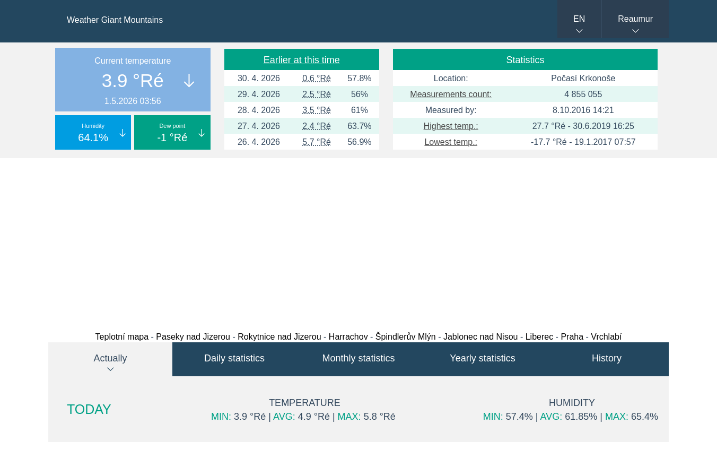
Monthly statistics (358, 358)
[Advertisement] (358, 242)
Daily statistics (234, 358)
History (607, 358)
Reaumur (635, 18)
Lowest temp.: (450, 141)
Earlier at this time (302, 60)
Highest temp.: (451, 126)
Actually (110, 358)
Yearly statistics (482, 358)
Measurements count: (451, 94)
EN (579, 18)
